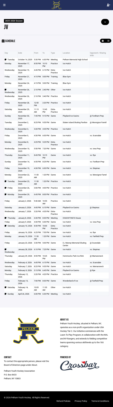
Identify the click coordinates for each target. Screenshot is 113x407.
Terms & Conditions (100, 401)
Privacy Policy (81, 401)
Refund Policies (63, 401)
